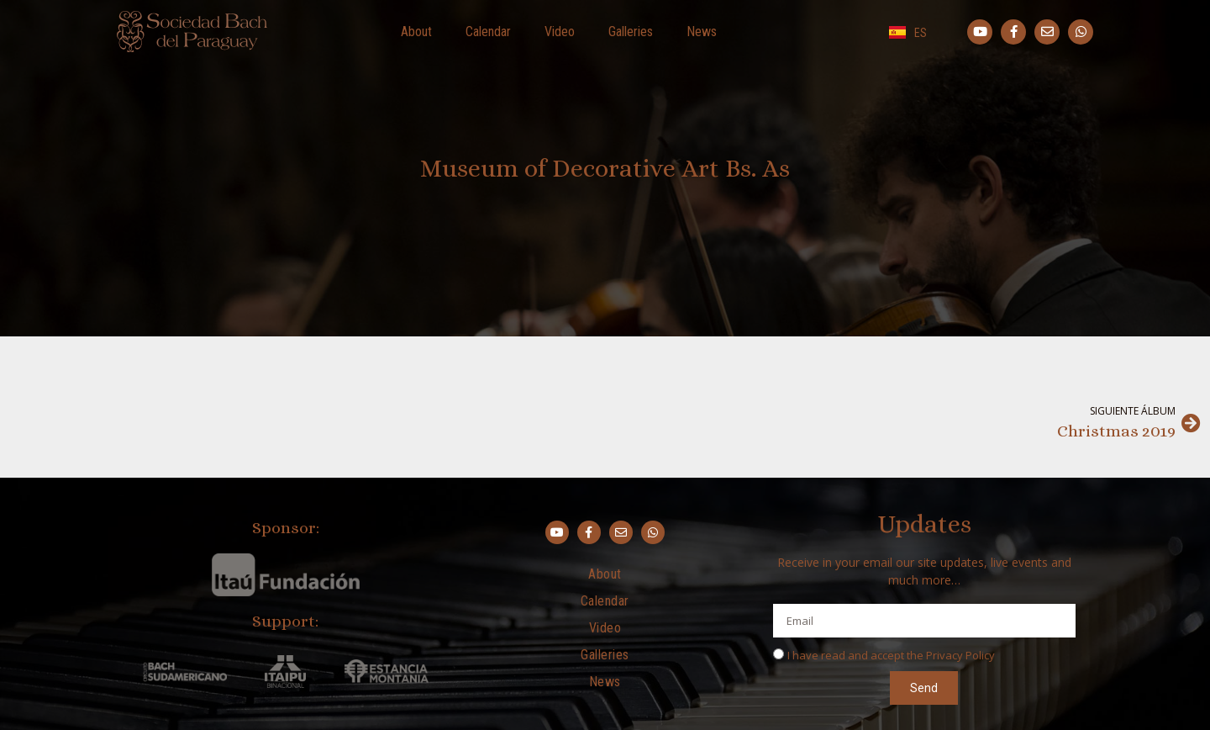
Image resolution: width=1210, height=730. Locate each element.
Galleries (630, 32)
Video (559, 32)
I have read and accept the (891, 655)
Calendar (488, 32)
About (416, 32)
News (702, 32)
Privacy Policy (960, 655)
